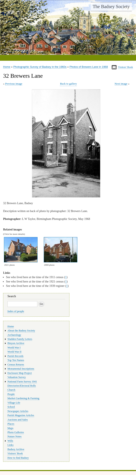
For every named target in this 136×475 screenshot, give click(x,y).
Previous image (13, 83)
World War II (14, 351)
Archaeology (14, 334)
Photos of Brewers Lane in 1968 (88, 66)
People (11, 394)
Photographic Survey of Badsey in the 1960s (40, 66)
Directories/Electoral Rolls (21, 385)
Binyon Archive (15, 343)
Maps (10, 428)
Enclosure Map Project (19, 373)
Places (10, 423)
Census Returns (15, 364)
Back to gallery (68, 83)
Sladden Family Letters (19, 339)
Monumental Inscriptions (20, 368)
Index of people (15, 311)
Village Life (13, 402)
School (11, 406)
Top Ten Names (15, 360)
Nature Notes (14, 436)
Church (11, 389)
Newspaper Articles (17, 411)
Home (6, 66)
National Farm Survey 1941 (22, 381)
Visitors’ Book (15, 453)
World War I (14, 347)
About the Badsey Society (21, 330)
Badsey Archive (15, 449)
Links (10, 444)
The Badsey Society (111, 6)
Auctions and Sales (17, 419)
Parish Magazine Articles (20, 415)
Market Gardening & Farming (23, 398)
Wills (10, 440)
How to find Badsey (18, 457)
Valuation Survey (16, 377)
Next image (121, 83)
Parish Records (15, 356)
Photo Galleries (15, 432)
